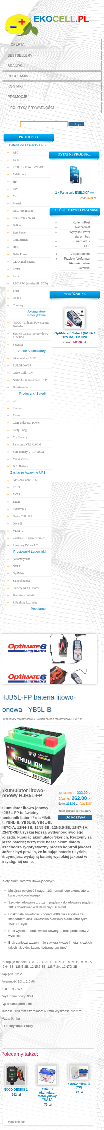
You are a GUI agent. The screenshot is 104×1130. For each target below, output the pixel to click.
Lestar (16, 269)
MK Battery (20, 437)
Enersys (17, 408)
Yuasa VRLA (21, 459)
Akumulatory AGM (24, 358)
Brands (15, 66)
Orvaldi (17, 523)
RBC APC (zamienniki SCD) (30, 283)
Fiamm (17, 415)
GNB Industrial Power (26, 422)
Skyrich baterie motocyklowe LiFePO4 (30, 335)
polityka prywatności (32, 108)
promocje (17, 97)
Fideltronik (19, 174)
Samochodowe (21, 580)
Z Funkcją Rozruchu (25, 602)
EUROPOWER (22, 365)
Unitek (17, 298)
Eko (61, 19)
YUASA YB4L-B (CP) (79, 1085)
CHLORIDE (20, 240)
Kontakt (16, 86)
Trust (16, 290)
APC (15, 152)
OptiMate (18, 573)
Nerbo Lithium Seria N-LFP (30, 380)
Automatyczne (21, 559)
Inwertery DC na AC (25, 545)
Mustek (17, 203)
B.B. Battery (20, 466)
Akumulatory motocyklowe (17, 718)
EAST (16, 487)
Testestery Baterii (23, 595)
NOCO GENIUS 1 (16, 1089)
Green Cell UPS (22, 516)
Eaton (16, 501)
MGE (16, 196)
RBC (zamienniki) (24, 218)
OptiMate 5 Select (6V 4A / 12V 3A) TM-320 (74, 335)
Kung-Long (20, 430)
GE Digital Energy (24, 261)
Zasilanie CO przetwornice (29, 538)
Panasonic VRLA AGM (27, 444)
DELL (16, 247)
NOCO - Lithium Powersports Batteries (31, 324)
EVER (16, 160)
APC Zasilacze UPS (25, 480)
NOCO (17, 566)
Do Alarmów (20, 387)
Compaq (18, 305)
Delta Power (20, 254)
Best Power (19, 232)
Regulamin (18, 76)
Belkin (17, 225)
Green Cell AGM (23, 372)
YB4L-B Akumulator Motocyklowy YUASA (47, 1094)
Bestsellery (20, 55)
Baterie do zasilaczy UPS (27, 145)
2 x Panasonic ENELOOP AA (74, 192)
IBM (15, 189)
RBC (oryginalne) (23, 210)
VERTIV (18, 531)
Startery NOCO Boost (26, 588)
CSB (15, 401)
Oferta (17, 44)
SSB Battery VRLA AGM (28, 452)
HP (14, 181)
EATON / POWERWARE (28, 167)
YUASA (18, 344)
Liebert (17, 276)
